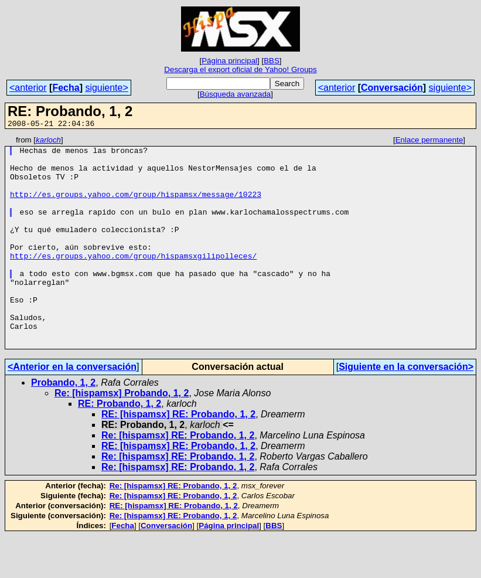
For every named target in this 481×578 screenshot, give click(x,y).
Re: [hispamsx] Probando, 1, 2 (121, 435)
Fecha (65, 88)
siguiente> (106, 88)
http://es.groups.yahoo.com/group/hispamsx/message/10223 (135, 206)
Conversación (392, 88)
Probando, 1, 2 (63, 425)
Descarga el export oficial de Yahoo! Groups (240, 69)
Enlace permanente (429, 141)
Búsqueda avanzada (235, 94)
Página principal (229, 60)
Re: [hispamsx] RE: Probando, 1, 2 (177, 477)
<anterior (28, 88)
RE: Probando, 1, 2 (119, 446)
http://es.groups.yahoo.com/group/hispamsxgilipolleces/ (133, 280)
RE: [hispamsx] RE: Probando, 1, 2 (178, 456)
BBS (271, 60)
